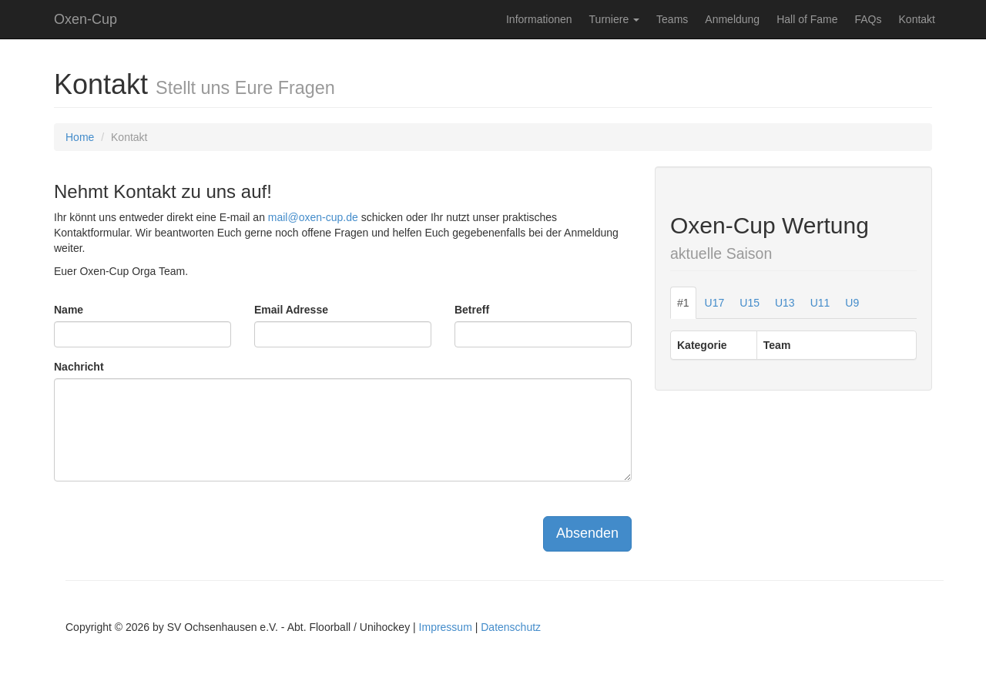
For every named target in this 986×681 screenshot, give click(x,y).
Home (79, 137)
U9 (852, 303)
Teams (672, 19)
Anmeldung (732, 19)
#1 (683, 303)
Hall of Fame (806, 19)
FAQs (868, 19)
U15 (750, 303)
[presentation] (171, 523)
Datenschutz (511, 627)
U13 (785, 303)
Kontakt (917, 19)
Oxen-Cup (85, 19)
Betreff (471, 310)
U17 (715, 303)
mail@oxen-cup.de (313, 217)
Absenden (587, 533)
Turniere (614, 19)
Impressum (445, 627)
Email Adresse (291, 310)
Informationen (539, 19)
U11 (820, 303)
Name (68, 310)
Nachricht (79, 367)
